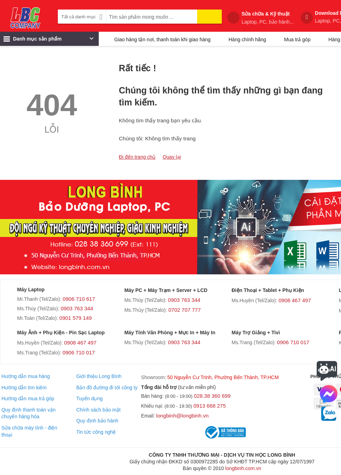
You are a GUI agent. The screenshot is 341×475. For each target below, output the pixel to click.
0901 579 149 (75, 318)
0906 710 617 (79, 299)
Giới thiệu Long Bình (98, 376)
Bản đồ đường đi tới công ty (107, 387)
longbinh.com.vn (243, 468)
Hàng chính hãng (247, 39)
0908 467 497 (295, 300)
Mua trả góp (297, 39)
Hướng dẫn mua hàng (25, 376)
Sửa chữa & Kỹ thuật (268, 18)
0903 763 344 (77, 308)
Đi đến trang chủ (137, 157)
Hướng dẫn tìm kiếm (24, 387)
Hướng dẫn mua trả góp (27, 398)
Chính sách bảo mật (98, 410)
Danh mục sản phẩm (48, 40)
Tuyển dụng (89, 398)
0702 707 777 (185, 310)
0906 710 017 (78, 352)
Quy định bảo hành (97, 421)
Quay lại (172, 157)
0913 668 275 (210, 406)
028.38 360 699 (212, 396)
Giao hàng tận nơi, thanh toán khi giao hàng (162, 39)
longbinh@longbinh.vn (182, 416)
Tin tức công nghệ (96, 432)
